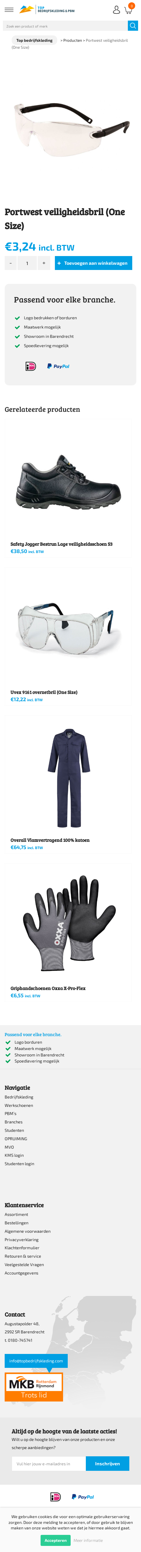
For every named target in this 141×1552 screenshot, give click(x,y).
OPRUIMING (16, 1138)
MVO (9, 1147)
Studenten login (19, 1163)
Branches (13, 1121)
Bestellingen (16, 1222)
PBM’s (10, 1113)
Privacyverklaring (22, 1239)
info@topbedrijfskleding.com (36, 1360)
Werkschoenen (19, 1105)
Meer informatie (88, 1540)
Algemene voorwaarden (28, 1231)
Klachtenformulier (22, 1247)
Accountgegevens (21, 1272)
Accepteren (56, 1540)
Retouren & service (23, 1256)
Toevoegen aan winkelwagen (96, 263)
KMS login (14, 1155)
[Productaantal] (27, 263)
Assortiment (16, 1214)
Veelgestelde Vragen (24, 1264)
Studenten (14, 1130)
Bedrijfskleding (19, 1096)
